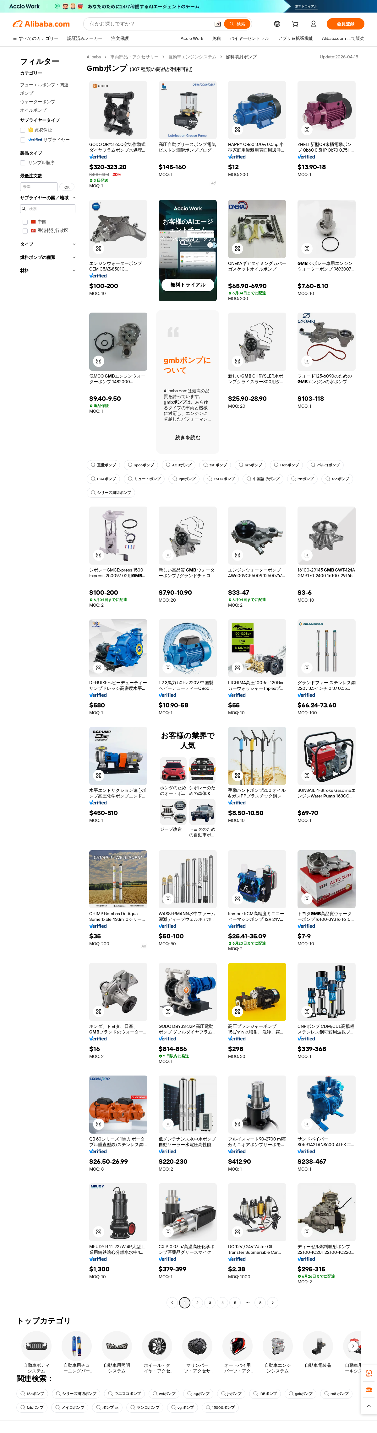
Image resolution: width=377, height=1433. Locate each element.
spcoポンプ (141, 465)
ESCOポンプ (221, 478)
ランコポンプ (144, 1407)
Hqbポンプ (286, 465)
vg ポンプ (182, 1407)
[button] (217, 24)
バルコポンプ (325, 465)
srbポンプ (250, 465)
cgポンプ (198, 1393)
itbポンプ (302, 478)
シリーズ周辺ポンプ (111, 492)
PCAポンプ (103, 478)
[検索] (237, 24)
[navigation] (47, 680)
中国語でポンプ (263, 478)
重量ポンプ (103, 465)
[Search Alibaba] (149, 23)
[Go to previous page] (172, 1302)
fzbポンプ (31, 1407)
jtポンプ (231, 1393)
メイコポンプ (69, 1407)
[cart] (296, 24)
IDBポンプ (265, 1393)
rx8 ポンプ (336, 1393)
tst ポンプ (215, 465)
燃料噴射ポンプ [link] (241, 56)
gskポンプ (300, 1393)
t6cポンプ (337, 478)
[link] (369, 1373)
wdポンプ (164, 1393)
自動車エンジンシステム (192, 56)
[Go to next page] (272, 1302)
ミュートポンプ (144, 478)
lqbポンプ (183, 478)
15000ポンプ (220, 1407)
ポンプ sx (107, 1407)
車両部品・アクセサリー (134, 56)
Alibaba (94, 56)
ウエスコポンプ (124, 1393)
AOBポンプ (178, 465)
